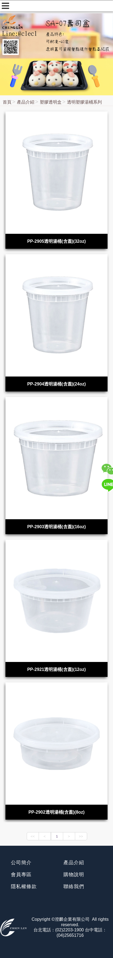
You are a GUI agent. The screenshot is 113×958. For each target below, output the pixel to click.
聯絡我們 (73, 886)
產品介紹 (25, 102)
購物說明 (73, 874)
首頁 (7, 102)
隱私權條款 (24, 886)
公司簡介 (21, 862)
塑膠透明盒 (51, 102)
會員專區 (21, 874)
